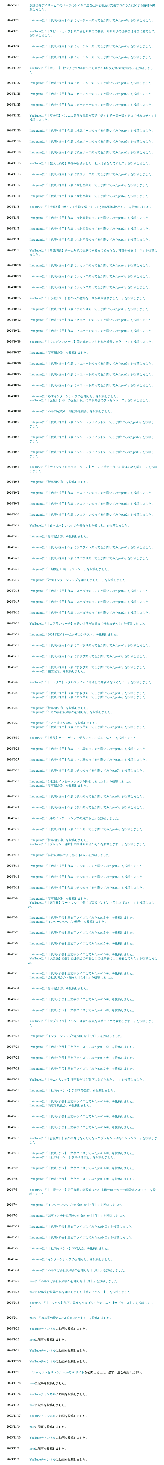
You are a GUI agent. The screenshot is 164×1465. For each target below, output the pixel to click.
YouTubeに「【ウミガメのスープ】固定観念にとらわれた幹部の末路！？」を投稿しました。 (91, 341)
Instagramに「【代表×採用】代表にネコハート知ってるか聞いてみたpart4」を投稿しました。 (91, 330)
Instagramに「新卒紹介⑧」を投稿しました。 (59, 482)
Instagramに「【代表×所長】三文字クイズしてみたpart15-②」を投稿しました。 (82, 932)
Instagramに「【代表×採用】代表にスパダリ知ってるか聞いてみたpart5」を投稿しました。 (90, 558)
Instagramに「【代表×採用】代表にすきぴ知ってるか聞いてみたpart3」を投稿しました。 (88, 656)
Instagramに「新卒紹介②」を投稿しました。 (59, 988)
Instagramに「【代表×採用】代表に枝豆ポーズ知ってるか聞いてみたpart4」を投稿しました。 (91, 130)
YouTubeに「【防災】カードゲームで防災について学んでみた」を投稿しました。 (84, 738)
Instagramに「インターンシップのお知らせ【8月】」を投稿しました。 (76, 1036)
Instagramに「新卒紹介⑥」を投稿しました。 (59, 708)
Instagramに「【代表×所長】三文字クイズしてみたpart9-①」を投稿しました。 (81, 1237)
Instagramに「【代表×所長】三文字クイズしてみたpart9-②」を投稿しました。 (81, 1226)
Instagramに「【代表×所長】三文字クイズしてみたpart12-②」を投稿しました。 (82, 1101)
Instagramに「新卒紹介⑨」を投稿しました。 (59, 352)
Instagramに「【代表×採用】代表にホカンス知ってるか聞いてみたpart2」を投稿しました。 (90, 287)
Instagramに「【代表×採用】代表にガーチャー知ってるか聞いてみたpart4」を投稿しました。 (91, 57)
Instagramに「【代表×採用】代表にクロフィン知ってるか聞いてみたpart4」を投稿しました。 (91, 492)
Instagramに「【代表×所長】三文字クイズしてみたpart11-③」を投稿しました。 (82, 1153)
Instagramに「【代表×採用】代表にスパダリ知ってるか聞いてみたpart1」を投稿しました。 (90, 645)
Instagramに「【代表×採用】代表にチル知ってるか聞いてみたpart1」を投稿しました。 (87, 887)
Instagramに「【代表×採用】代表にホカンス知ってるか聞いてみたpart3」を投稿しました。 (90, 276)
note (32, 1339)
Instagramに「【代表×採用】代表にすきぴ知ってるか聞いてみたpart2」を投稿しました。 (88, 667)
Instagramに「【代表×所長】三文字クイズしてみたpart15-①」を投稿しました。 (82, 943)
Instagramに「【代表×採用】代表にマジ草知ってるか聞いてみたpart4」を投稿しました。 (88, 697)
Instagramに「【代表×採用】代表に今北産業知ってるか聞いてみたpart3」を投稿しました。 (90, 217)
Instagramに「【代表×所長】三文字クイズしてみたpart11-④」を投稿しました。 (82, 1127)
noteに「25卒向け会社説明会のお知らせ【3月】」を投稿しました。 (74, 1281)
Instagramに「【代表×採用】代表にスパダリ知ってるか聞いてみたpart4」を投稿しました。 (90, 591)
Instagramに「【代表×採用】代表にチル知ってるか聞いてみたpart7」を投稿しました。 (87, 770)
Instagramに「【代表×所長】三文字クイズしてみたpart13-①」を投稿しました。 (82, 1057)
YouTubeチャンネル (42, 1328)
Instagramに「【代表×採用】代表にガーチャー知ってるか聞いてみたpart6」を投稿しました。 (91, 20)
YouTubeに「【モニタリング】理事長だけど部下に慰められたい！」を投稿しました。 (87, 1079)
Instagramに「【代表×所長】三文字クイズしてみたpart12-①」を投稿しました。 (82, 1116)
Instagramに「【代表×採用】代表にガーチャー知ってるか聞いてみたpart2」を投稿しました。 (91, 94)
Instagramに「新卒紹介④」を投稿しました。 (59, 840)
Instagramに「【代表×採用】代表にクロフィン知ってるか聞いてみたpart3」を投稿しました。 (91, 503)
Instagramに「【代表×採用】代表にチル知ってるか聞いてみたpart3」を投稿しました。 (87, 866)
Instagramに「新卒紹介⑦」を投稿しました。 (59, 536)
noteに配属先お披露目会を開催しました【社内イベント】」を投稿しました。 (81, 1292)
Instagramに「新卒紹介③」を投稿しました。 (59, 898)
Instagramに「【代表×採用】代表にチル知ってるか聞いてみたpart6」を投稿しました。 (87, 796)
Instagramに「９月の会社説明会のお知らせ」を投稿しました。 (71, 712)
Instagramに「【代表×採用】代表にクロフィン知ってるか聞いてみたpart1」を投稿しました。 (91, 547)
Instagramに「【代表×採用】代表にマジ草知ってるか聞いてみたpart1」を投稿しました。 (88, 759)
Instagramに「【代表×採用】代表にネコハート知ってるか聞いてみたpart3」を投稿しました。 (91, 363)
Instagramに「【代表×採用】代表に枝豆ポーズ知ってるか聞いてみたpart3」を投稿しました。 (91, 141)
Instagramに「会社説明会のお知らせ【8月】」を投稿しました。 (72, 977)
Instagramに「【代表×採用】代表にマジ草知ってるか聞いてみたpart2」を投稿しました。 (88, 748)
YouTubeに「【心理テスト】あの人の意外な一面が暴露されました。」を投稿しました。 (88, 298)
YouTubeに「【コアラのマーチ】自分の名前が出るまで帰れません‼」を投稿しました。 (88, 623)
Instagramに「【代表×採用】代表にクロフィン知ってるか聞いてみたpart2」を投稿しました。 (91, 514)
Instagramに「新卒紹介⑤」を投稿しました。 (59, 785)
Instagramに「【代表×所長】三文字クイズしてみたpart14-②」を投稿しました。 (82, 954)
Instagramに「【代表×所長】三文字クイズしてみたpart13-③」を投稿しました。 (82, 1010)
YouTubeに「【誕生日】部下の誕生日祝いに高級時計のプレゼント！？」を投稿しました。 (90, 400)
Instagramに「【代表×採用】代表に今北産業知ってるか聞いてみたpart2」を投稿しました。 (90, 228)
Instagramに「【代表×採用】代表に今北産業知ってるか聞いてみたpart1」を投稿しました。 (90, 239)
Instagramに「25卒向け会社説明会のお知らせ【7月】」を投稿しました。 (78, 1215)
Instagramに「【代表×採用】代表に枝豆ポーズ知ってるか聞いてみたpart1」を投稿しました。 (91, 174)
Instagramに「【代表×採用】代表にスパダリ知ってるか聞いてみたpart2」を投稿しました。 (90, 612)
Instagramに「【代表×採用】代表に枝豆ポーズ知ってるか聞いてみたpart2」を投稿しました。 (91, 152)
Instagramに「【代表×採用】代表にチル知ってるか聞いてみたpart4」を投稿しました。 (87, 829)
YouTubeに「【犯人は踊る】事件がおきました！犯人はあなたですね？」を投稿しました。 (90, 163)
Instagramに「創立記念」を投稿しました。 (58, 671)
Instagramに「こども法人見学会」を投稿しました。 (64, 723)
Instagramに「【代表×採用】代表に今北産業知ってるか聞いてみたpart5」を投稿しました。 (90, 185)
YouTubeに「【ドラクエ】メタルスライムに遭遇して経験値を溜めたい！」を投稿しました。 (91, 682)
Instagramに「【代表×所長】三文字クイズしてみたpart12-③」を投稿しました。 (82, 1068)
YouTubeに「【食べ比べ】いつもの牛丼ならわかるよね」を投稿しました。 (79, 525)
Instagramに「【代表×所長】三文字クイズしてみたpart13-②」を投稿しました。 (82, 1047)
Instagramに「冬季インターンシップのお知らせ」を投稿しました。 (74, 396)
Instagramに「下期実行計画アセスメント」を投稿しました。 (70, 569)
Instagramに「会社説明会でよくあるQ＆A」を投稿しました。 (70, 855)
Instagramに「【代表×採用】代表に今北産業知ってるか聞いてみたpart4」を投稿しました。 (90, 196)
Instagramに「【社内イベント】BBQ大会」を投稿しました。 (70, 1248)
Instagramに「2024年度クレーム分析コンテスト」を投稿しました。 (74, 634)
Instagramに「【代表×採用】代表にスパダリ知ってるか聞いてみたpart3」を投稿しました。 (90, 601)
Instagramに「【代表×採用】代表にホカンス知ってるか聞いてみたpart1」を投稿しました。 (90, 309)
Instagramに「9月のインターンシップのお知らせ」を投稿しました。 (75, 818)
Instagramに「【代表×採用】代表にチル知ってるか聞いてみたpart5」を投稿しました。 (87, 807)
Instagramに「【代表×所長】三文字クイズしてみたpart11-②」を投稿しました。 (82, 1168)
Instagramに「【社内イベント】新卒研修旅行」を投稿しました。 (73, 1157)
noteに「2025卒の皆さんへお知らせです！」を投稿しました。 (71, 1317)
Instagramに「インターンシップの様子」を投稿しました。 (68, 921)
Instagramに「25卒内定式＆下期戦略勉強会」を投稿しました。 (71, 411)
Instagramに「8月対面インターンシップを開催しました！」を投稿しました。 (81, 781)
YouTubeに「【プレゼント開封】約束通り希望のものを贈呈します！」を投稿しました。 (88, 844)
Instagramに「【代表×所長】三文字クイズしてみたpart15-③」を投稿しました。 (82, 917)
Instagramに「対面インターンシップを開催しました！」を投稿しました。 (79, 580)
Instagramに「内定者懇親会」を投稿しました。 (61, 1105)
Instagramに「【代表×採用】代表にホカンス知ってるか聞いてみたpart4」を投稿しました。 (90, 265)
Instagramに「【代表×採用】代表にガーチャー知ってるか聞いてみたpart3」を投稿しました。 (91, 83)
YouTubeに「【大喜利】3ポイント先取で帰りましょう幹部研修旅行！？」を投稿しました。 (91, 207)
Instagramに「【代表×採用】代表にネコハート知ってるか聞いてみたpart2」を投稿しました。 (91, 374)
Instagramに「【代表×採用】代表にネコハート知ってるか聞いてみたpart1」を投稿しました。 (91, 385)
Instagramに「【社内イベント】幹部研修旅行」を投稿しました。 (73, 1090)
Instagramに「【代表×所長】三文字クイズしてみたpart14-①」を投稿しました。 (82, 973)
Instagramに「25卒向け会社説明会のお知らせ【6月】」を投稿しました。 (78, 1270)
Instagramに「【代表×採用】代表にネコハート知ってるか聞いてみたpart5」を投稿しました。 (91, 320)
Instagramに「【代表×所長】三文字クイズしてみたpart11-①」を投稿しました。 (82, 1179)
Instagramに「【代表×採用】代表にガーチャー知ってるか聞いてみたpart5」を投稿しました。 (91, 46)
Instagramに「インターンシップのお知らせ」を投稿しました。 (71, 1259)
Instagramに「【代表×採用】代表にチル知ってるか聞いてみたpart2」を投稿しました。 (87, 876)
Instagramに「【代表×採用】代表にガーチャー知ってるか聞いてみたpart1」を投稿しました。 (91, 104)
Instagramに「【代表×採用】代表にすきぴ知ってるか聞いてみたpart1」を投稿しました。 (88, 693)
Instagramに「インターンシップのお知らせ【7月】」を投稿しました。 (76, 1204)
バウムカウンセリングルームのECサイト (56, 1372)
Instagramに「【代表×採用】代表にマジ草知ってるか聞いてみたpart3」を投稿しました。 (88, 727)
